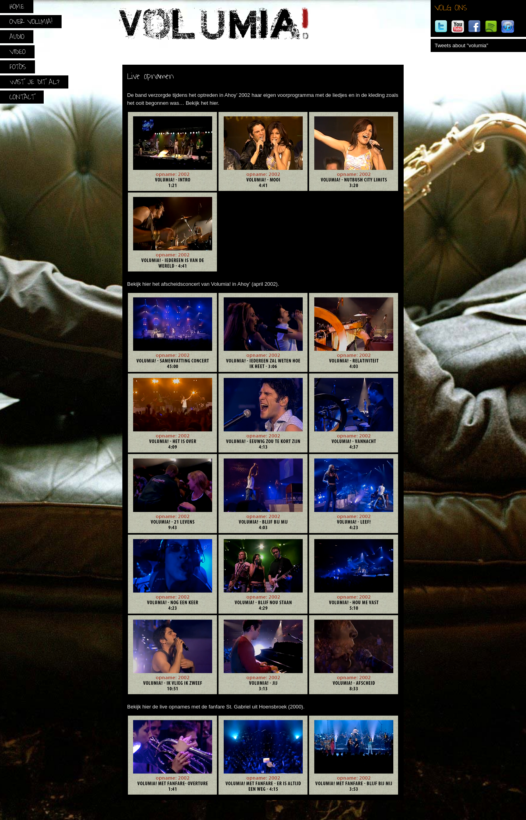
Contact (22, 97)
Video (17, 51)
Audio (17, 36)
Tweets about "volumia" (461, 45)
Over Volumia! (31, 21)
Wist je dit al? (34, 82)
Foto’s (18, 66)
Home (17, 6)
